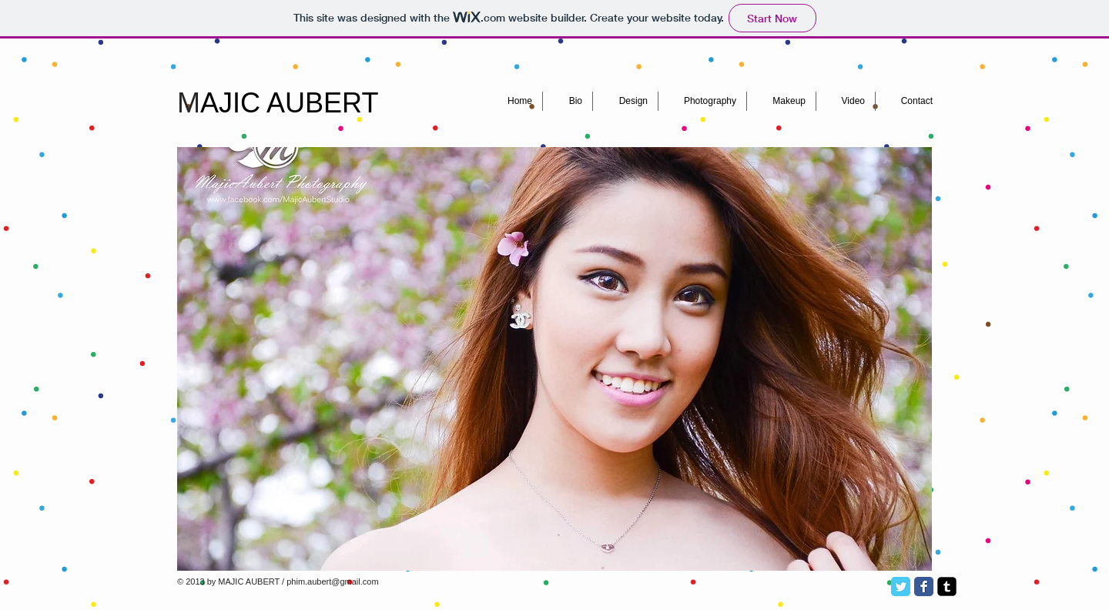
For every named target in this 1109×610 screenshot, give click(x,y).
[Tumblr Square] (947, 586)
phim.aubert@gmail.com (332, 581)
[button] (554, 359)
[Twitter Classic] (900, 586)
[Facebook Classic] (923, 586)
